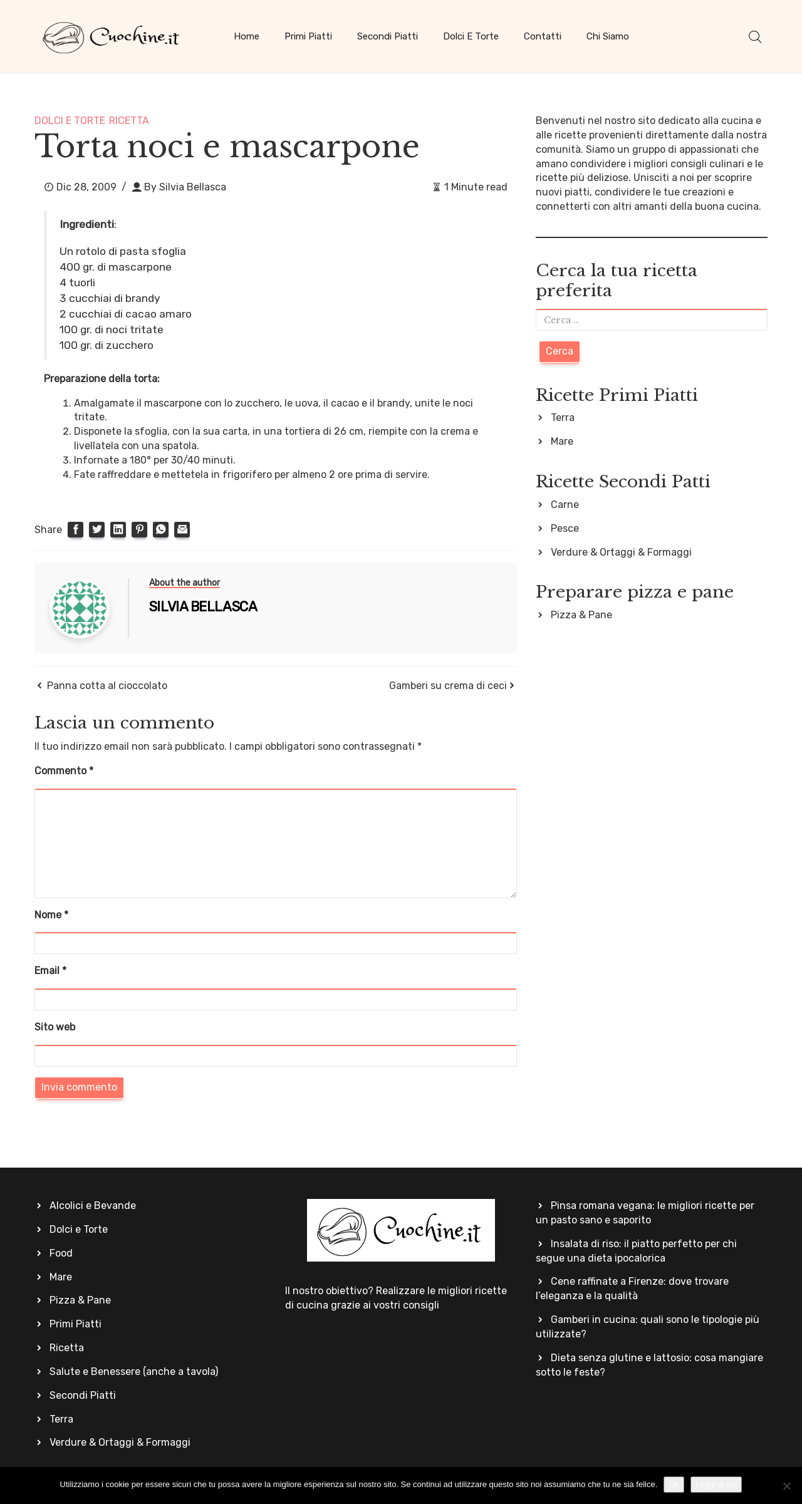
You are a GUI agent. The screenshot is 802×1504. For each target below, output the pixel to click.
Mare (562, 441)
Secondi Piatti (387, 36)
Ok (674, 1484)
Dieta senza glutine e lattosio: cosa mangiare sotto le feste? (649, 1365)
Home (246, 36)
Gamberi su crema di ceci (448, 686)
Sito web (54, 1027)
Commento (63, 771)
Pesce (565, 528)
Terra (563, 417)
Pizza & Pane (581, 615)
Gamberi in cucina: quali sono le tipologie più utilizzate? (647, 1327)
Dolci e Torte (471, 36)
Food (61, 1253)
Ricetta (129, 121)
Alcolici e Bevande (92, 1205)
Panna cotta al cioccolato (107, 686)
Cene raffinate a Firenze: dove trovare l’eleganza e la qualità (632, 1288)
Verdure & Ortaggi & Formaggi (621, 552)
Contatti (542, 36)
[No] (786, 1486)
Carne (565, 505)
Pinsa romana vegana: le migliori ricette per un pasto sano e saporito (645, 1213)
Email (50, 971)
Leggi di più (716, 1484)
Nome (51, 915)
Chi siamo (607, 36)
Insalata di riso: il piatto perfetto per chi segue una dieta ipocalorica (636, 1251)
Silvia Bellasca (192, 187)
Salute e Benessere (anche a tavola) (133, 1371)
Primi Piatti (308, 36)
